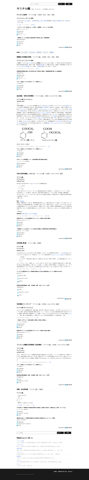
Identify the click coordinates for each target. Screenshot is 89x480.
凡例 (34, 24)
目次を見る (22, 201)
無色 (33, 20)
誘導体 (55, 116)
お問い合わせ (70, 471)
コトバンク (22, 4)
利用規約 (55, 471)
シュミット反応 (24, 52)
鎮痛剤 (47, 123)
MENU (18, 1)
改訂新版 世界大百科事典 (25, 96)
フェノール (23, 109)
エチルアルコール (43, 109)
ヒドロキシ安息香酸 (24, 66)
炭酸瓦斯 (51, 52)
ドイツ (60, 123)
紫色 (22, 110)
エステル (48, 105)
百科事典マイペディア (24, 304)
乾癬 (23, 213)
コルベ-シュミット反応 (57, 254)
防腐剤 (59, 20)
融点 (45, 107)
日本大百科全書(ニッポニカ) (26, 173)
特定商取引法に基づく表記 (62, 471)
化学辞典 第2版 (21, 243)
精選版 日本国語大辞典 (24, 57)
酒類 (54, 20)
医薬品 (45, 20)
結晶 (38, 20)
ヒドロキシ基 (32, 52)
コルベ (36, 110)
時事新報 (39, 66)
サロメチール (26, 121)
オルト (32, 183)
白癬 (26, 213)
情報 (32, 24)
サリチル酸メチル (39, 117)
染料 (41, 20)
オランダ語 (30, 63)
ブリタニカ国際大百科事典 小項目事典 (29, 345)
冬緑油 (67, 105)
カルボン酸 (26, 20)
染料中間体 (39, 52)
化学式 (66, 20)
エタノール (45, 52)
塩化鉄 (70, 109)
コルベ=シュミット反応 (43, 112)
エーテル (50, 109)
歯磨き (67, 117)
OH (18, 22)
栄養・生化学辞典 (22, 389)
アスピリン (53, 123)
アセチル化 (59, 121)
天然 (43, 105)
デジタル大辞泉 (22, 15)
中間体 (42, 64)
